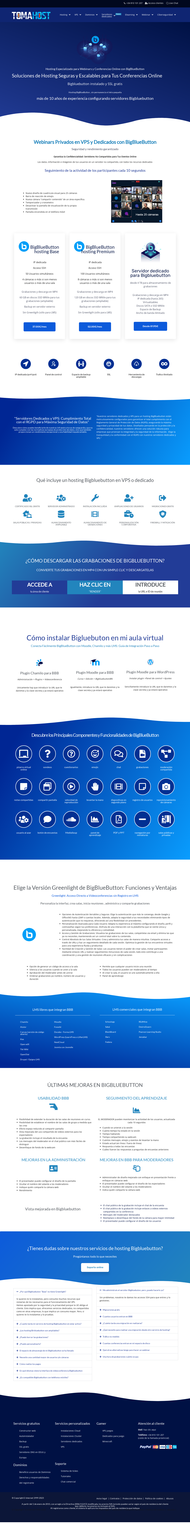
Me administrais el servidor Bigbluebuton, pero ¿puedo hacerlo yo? (133, 1291)
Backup (23, 1443)
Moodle (57, 1023)
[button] (53, 1293)
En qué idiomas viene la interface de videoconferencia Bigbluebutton (51, 1372)
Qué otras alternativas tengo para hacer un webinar (126, 1351)
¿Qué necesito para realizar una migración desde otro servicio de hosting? (136, 1331)
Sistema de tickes (69, 1472)
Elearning (131, 14)
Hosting (65, 14)
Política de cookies (154, 1500)
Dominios (91, 14)
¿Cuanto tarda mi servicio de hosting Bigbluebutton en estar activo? (50, 1325)
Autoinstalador (26, 1437)
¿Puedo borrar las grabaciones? (34, 1339)
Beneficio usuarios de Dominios (35, 1473)
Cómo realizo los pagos (30, 1365)
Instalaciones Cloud (70, 1432)
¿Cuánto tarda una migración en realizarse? (122, 1325)
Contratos (115, 1500)
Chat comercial (68, 1483)
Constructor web (27, 1432)
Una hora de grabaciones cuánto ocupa (120, 1358)
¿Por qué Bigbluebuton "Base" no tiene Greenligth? (43, 1293)
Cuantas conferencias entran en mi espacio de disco (126, 1345)
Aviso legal (101, 1500)
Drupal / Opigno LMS (30, 1060)
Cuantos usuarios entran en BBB (117, 1318)
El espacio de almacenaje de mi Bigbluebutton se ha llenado (47, 1352)
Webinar (147, 14)
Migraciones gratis (111, 1311)
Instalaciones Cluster (71, 1437)
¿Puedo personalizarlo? (30, 1345)
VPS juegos (107, 1432)
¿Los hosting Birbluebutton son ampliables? (39, 1332)
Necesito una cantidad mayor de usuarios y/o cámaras (44, 1359)
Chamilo (24, 1023)
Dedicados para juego (113, 1437)
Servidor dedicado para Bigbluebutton (150, 273)
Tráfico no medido (111, 1338)
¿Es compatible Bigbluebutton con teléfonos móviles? (44, 1379)
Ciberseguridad (166, 14)
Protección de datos (132, 1500)
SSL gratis (24, 1448)
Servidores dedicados (111, 15)
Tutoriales (66, 1477)
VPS (78, 14)
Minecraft (107, 1443)
